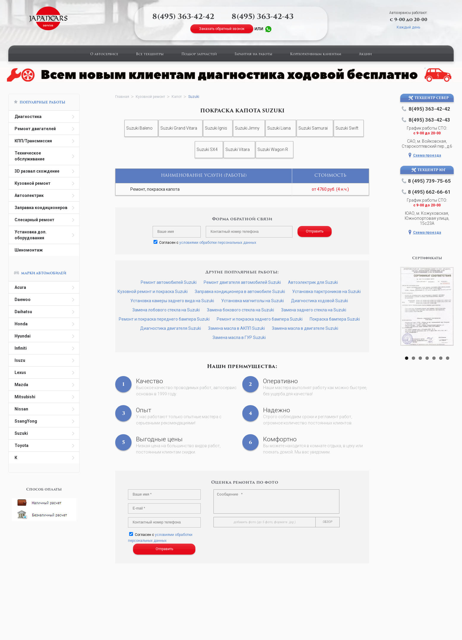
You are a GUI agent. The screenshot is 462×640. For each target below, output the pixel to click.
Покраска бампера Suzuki (335, 319)
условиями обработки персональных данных (217, 243)
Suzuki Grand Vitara (178, 128)
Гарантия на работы (253, 54)
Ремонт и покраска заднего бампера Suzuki (260, 319)
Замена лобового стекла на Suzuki (166, 310)
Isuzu (20, 360)
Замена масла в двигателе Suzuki (305, 328)
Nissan (21, 409)
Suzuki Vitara (237, 149)
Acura (20, 287)
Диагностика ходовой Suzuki (319, 300)
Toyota (22, 445)
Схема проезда (427, 155)
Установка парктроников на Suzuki (326, 291)
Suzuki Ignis (216, 128)
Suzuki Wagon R (272, 149)
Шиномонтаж (29, 250)
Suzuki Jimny (247, 128)
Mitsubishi (25, 396)
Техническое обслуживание (30, 156)
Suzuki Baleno (139, 128)
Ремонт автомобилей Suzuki (169, 282)
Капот (177, 97)
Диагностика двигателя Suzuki (170, 328)
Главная (122, 97)
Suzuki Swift (347, 128)
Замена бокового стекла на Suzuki (240, 310)
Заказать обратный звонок (221, 29)
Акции (365, 54)
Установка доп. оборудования (31, 235)
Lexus (20, 372)
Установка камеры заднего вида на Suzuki (172, 300)
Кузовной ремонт (32, 183)
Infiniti (21, 348)
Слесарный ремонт (34, 219)
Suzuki (21, 433)
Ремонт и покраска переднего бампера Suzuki (164, 319)
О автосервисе (104, 54)
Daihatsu (23, 311)
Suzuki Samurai (313, 128)
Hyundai (23, 336)
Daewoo (23, 299)
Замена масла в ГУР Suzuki (239, 337)
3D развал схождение (37, 171)
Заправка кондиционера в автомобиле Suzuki (240, 291)
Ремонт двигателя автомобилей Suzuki (242, 282)
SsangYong (26, 421)
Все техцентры (150, 54)
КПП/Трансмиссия (33, 140)
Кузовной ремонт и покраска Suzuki (153, 291)
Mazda (21, 384)
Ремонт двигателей (35, 128)
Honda (21, 323)
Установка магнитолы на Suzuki (252, 300)
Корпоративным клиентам (315, 54)
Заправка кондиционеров (41, 207)
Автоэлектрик (29, 195)
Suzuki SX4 (207, 149)
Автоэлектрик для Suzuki (313, 282)
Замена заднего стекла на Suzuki (313, 310)
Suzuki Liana (279, 128)
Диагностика (28, 116)
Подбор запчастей (199, 54)
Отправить (314, 231)
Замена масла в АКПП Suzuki (236, 328)
